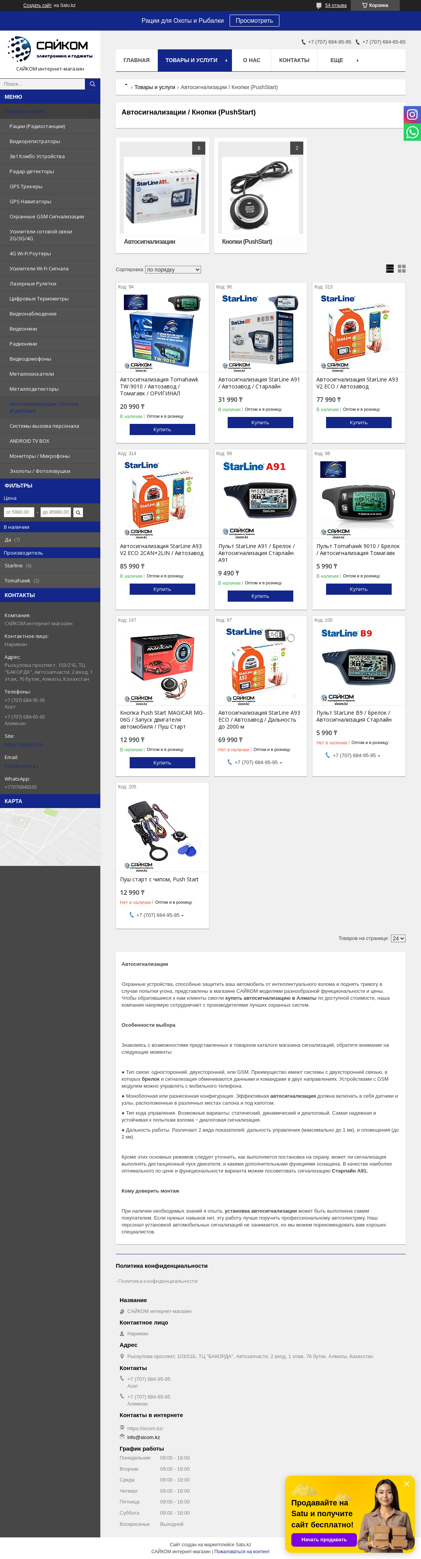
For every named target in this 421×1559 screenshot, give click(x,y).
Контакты (294, 60)
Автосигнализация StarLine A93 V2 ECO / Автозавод (357, 383)
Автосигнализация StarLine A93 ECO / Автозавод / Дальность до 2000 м (259, 719)
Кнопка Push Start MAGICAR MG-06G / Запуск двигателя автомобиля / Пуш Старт (162, 719)
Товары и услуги (24, 111)
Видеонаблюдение (33, 313)
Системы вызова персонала (44, 425)
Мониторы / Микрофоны (40, 455)
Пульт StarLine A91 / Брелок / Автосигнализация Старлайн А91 (256, 553)
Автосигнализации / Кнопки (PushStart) (44, 407)
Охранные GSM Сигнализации (47, 216)
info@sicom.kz (22, 766)
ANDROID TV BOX (29, 440)
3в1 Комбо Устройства (37, 156)
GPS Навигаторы (30, 201)
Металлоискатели (32, 373)
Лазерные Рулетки (33, 283)
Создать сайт (38, 5)
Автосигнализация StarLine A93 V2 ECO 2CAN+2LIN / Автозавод (161, 550)
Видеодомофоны (30, 358)
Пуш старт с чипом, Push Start (159, 879)
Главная (136, 60)
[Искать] (92, 84)
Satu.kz (243, 1544)
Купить (162, 429)
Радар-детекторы (32, 171)
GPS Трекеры (26, 186)
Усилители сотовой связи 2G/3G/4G (41, 235)
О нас (251, 60)
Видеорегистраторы (35, 141)
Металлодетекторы (34, 388)
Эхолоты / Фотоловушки (40, 470)
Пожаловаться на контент (241, 1551)
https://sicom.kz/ (24, 744)
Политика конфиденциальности (158, 1280)
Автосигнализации (149, 241)
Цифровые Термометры (39, 298)
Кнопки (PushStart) (247, 241)
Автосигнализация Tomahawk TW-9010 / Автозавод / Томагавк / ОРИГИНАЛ (159, 386)
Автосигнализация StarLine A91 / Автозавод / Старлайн (259, 383)
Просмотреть (254, 20)
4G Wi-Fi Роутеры (30, 253)
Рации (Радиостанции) (37, 126)
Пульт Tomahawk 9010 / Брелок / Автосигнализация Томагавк (358, 550)
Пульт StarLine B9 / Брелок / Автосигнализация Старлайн (354, 716)
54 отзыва (336, 5)
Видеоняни (23, 328)
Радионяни (23, 343)
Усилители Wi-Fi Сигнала (39, 268)
